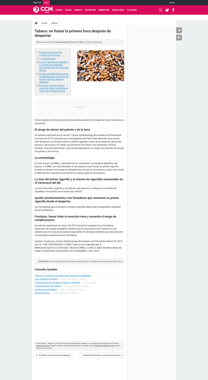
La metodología (47, 58)
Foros (59, 10)
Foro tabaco (90, 282)
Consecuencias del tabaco (48, 286)
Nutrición (90, 10)
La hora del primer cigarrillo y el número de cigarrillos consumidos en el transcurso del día (54, 66)
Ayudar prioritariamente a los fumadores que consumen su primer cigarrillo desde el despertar (54, 77)
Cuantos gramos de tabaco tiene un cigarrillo (57, 282)
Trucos (44, 23)
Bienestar (104, 10)
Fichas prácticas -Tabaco (72, 289)
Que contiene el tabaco (46, 279)
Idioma (172, 2)
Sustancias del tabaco (46, 289)
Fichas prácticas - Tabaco (73, 279)
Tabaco (54, 23)
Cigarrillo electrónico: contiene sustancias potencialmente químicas (101, 355)
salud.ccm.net (108, 346)
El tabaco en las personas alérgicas (54, 355)
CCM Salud (98, 346)
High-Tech (37, 2)
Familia (78, 10)
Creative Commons (43, 346)
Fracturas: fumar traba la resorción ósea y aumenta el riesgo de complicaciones (53, 88)
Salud (46, 2)
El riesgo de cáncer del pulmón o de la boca (50, 54)
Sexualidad (118, 10)
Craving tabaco (42, 293)
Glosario (132, 10)
